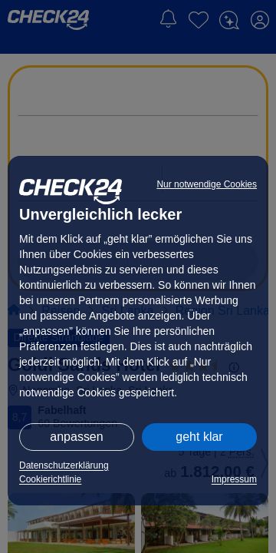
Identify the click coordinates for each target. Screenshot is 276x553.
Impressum (234, 479)
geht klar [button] (199, 436)
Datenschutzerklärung (64, 465)
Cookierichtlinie (50, 479)
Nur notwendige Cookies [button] (206, 184)
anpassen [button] (76, 436)
